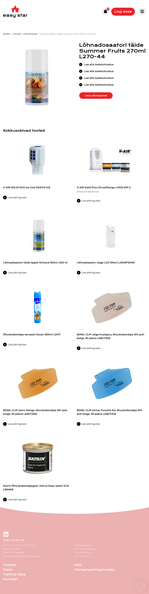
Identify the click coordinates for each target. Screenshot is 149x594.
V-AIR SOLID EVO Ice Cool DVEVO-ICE (26, 187)
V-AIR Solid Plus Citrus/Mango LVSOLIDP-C (104, 187)
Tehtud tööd (14, 574)
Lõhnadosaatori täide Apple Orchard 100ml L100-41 (35, 262)
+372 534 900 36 (83, 552)
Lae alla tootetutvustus (99, 64)
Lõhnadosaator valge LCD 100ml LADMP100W (106, 262)
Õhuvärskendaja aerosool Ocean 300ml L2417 (31, 334)
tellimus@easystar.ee (85, 549)
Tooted (9, 565)
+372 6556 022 (81, 556)
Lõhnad (17, 34)
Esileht (6, 34)
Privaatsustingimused (94, 569)
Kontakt (10, 579)
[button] (141, 586)
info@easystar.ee (83, 545)
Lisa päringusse (96, 95)
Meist (8, 569)
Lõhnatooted (30, 34)
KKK (77, 565)
